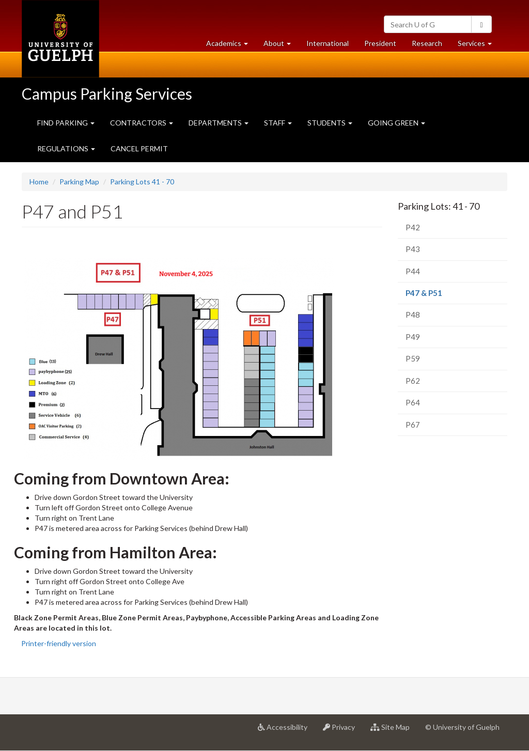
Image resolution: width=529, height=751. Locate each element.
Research (431, 46)
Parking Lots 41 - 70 (142, 181)
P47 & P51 (439, 295)
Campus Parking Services (107, 93)
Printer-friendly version (58, 643)
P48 (413, 314)
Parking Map (79, 181)
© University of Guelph (462, 727)
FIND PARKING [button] (66, 122)
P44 (413, 271)
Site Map (393, 731)
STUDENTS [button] (329, 122)
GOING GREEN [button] (396, 122)
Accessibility (286, 731)
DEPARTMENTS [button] (218, 122)
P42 (413, 227)
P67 (413, 424)
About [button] (281, 46)
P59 (413, 358)
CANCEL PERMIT (139, 148)
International (327, 43)
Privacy (343, 731)
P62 (413, 380)
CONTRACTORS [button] (141, 122)
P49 (413, 336)
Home (39, 181)
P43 (413, 249)
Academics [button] (231, 46)
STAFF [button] (278, 122)
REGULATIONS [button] (66, 148)
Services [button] (479, 46)
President (380, 43)
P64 (413, 402)
